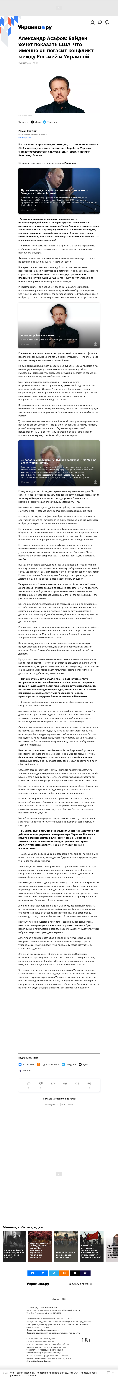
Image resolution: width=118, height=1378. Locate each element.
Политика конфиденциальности (43, 1330)
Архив (56, 1299)
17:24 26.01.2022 (24, 63)
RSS (63, 1299)
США (63, 1105)
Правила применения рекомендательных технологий (53, 1333)
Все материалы (24, 138)
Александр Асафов (51, 1105)
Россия (70, 1105)
